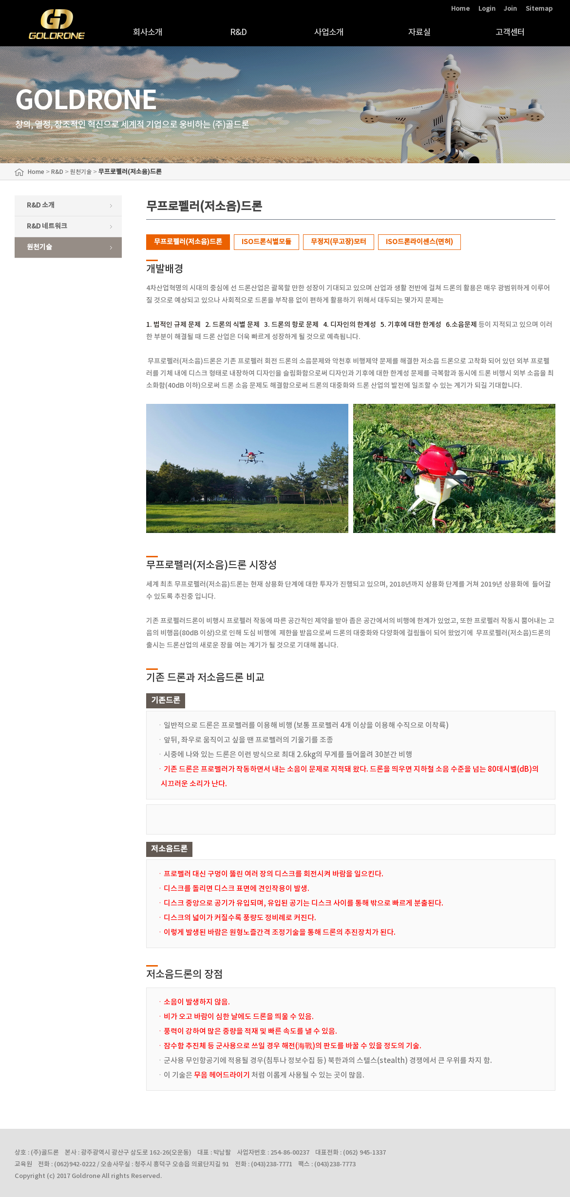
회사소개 (148, 33)
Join (510, 9)
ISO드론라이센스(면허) (419, 242)
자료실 (419, 33)
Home (460, 9)
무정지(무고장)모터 (338, 242)
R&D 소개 (41, 205)
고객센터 (510, 33)
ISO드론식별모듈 (266, 242)
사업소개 (329, 33)
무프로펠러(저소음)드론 (188, 242)
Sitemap (539, 9)
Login (486, 9)
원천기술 (39, 247)
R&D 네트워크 (47, 226)
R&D (238, 33)
